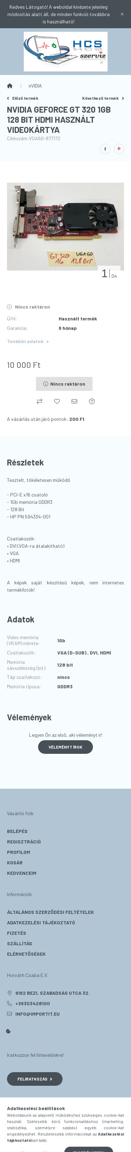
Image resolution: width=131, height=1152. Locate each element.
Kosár (15, 862)
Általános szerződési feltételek (50, 912)
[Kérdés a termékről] (92, 401)
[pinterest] (119, 149)
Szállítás (19, 943)
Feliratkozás (34, 1078)
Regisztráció (24, 841)
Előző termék (22, 98)
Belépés (17, 831)
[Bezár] (122, 14)
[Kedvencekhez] (57, 401)
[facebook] (105, 149)
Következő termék (103, 98)
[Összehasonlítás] (39, 401)
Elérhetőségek (26, 954)
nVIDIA (35, 86)
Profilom (18, 852)
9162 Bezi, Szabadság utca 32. (52, 993)
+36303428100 (32, 1003)
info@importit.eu (37, 1014)
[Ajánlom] (74, 401)
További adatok (28, 341)
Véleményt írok (65, 746)
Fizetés (16, 933)
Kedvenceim (21, 873)
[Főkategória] (10, 86)
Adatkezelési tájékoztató (41, 922)
